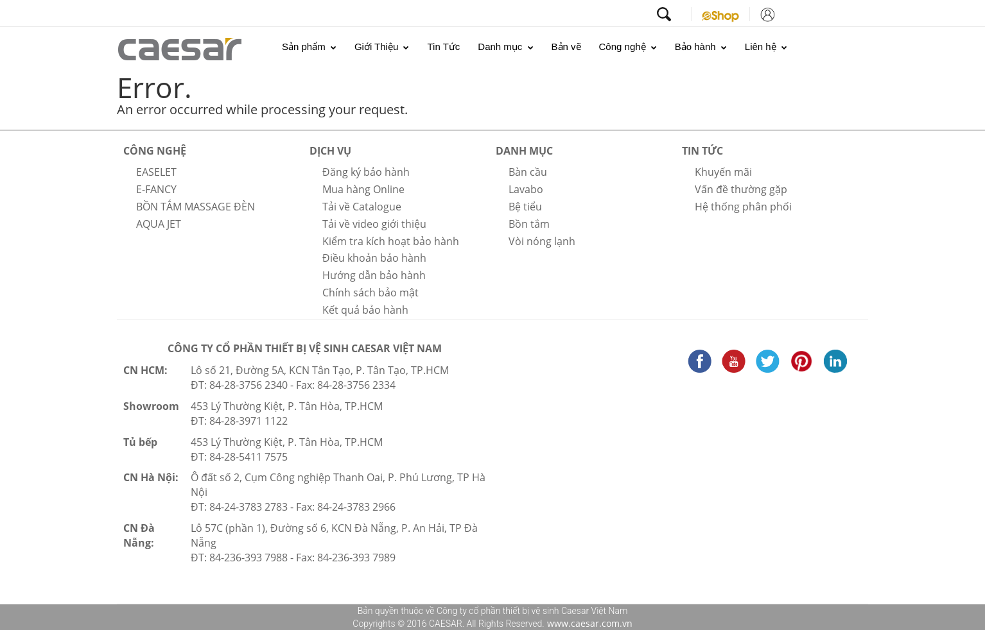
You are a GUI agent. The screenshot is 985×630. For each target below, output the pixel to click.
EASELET (156, 172)
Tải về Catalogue (361, 207)
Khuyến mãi (723, 172)
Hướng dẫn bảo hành (374, 275)
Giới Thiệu (382, 46)
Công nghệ (628, 46)
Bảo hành (701, 46)
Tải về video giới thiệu (374, 224)
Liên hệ (766, 46)
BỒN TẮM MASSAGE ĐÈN (195, 207)
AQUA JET (158, 224)
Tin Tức (443, 46)
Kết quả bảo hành (365, 310)
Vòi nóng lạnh (542, 241)
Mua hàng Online (363, 189)
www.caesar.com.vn (588, 623)
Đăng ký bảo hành (366, 172)
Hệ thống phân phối (743, 207)
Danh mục (505, 46)
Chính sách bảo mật (370, 292)
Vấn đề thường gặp (741, 189)
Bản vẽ (566, 46)
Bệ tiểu (525, 207)
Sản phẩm (309, 46)
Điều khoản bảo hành (374, 258)
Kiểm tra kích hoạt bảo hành (390, 241)
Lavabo (526, 189)
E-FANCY (156, 189)
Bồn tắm (529, 224)
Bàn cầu (528, 172)
